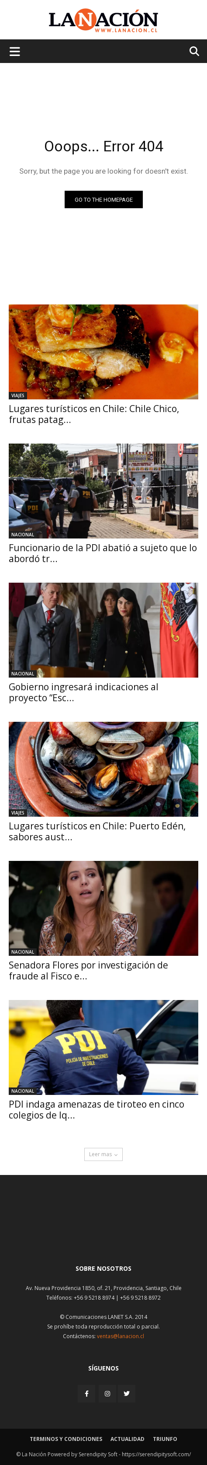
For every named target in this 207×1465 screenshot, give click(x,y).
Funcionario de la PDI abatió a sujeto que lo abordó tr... (103, 553)
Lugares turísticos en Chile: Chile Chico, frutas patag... (94, 414)
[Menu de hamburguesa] (15, 51)
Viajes (17, 395)
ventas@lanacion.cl (120, 1336)
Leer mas (103, 1154)
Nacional (22, 534)
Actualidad (127, 1439)
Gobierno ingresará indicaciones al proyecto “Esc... (84, 692)
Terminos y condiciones (66, 1439)
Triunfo (165, 1439)
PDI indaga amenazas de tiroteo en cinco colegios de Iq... (96, 1109)
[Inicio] (103, 1236)
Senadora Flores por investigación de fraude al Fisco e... (88, 970)
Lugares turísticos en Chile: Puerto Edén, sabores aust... (97, 831)
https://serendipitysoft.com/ (156, 1454)
